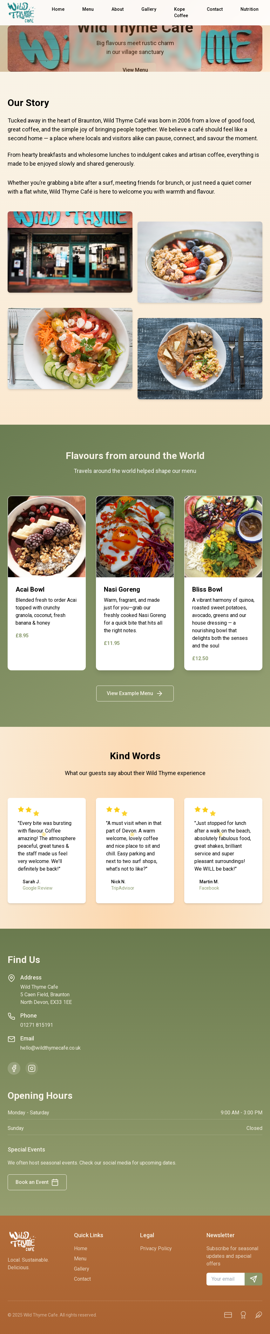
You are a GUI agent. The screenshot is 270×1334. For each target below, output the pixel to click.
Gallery (148, 9)
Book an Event (37, 1182)
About (117, 9)
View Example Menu (135, 693)
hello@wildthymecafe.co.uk (50, 1048)
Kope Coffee (181, 12)
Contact (215, 9)
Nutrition (249, 9)
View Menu (135, 70)
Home (58, 9)
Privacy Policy (156, 1248)
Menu (88, 9)
